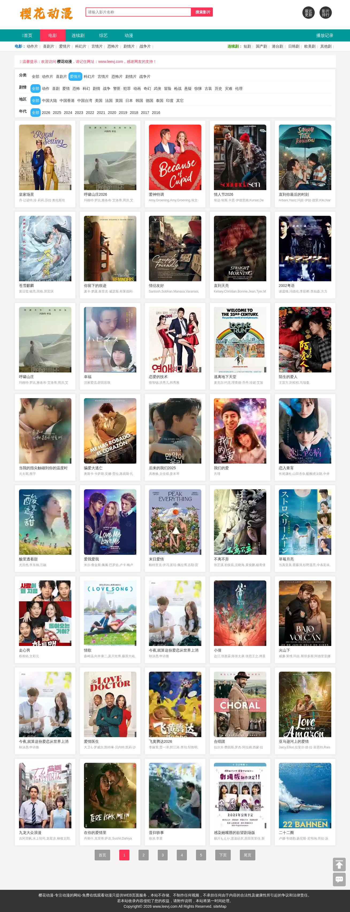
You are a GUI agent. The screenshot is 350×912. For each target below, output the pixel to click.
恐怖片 (113, 46)
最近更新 (308, 13)
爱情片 (64, 46)
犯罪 (127, 88)
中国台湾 (84, 100)
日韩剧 (293, 46)
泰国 (159, 100)
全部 (35, 76)
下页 (223, 855)
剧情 (96, 88)
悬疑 (188, 88)
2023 (79, 112)
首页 (27, 35)
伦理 (239, 88)
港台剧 (277, 46)
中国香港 (67, 100)
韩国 (139, 100)
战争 (106, 88)
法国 (109, 100)
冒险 (167, 88)
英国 (119, 100)
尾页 (247, 855)
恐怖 (76, 88)
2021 (101, 112)
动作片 (32, 46)
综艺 (103, 35)
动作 (45, 88)
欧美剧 (310, 46)
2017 (145, 112)
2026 (46, 112)
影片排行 (325, 13)
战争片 (145, 46)
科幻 (86, 88)
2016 (156, 112)
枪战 (178, 88)
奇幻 (147, 88)
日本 (129, 100)
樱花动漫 (64, 61)
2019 (123, 112)
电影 (52, 35)
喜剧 (56, 88)
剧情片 (129, 46)
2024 (68, 112)
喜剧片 (48, 46)
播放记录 (324, 35)
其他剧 (326, 46)
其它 (180, 100)
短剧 (247, 46)
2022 (90, 112)
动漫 (129, 35)
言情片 (97, 46)
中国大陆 (49, 100)
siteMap (219, 906)
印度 (170, 100)
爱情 (66, 88)
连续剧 (78, 35)
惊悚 (198, 88)
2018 (134, 112)
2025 (57, 112)
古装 (208, 88)
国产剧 (261, 46)
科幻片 (80, 46)
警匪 (117, 88)
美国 (98, 100)
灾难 (228, 88)
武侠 (157, 88)
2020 (112, 112)
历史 (218, 88)
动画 (137, 88)
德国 (149, 100)
